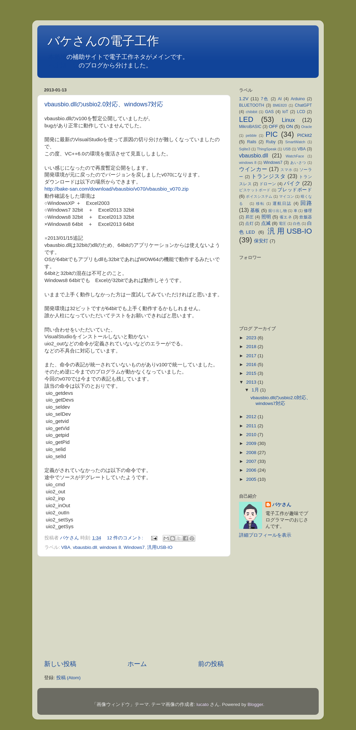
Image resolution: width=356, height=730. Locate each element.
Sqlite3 (244, 149)
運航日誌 (282, 203)
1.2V (244, 98)
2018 (252, 346)
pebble (251, 135)
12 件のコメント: (125, 537)
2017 (252, 355)
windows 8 (110, 547)
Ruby (270, 141)
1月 (256, 389)
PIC (271, 134)
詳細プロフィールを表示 (265, 535)
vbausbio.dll (85, 547)
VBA (66, 547)
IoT (285, 111)
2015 (252, 373)
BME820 (280, 105)
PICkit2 (304, 135)
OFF (273, 126)
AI (279, 98)
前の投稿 (211, 663)
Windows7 (133, 547)
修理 (308, 210)
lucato (203, 704)
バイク (292, 183)
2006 (252, 470)
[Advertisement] (134, 608)
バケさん (281, 504)
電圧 (282, 223)
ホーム (137, 663)
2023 (252, 337)
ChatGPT (303, 105)
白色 (296, 223)
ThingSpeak (267, 149)
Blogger (255, 704)
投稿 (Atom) (68, 677)
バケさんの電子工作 (109, 41)
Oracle (306, 127)
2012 (252, 416)
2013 (252, 382)
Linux (288, 120)
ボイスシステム (259, 196)
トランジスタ (268, 176)
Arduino (298, 98)
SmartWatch (295, 142)
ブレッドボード (294, 189)
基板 (255, 210)
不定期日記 (63, 65)
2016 (252, 364)
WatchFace (295, 156)
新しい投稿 (60, 663)
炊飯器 (305, 217)
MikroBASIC (250, 126)
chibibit (251, 112)
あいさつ (298, 162)
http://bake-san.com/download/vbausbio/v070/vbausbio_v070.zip (116, 189)
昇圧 (249, 217)
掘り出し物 (277, 211)
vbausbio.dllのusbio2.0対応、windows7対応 (103, 104)
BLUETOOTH (251, 105)
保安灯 (261, 240)
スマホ (286, 170)
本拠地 (57, 56)
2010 (252, 434)
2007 (252, 461)
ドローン (267, 183)
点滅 (266, 223)
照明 (266, 216)
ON (289, 126)
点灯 (249, 223)
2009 (252, 443)
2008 (252, 452)
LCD (301, 111)
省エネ (285, 217)
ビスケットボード (255, 190)
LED (246, 119)
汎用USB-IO (160, 547)
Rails (251, 141)
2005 (252, 479)
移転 (260, 203)
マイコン (286, 196)
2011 (252, 425)
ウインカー (253, 169)
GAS (269, 111)
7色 (265, 98)
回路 (306, 203)
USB (287, 149)
